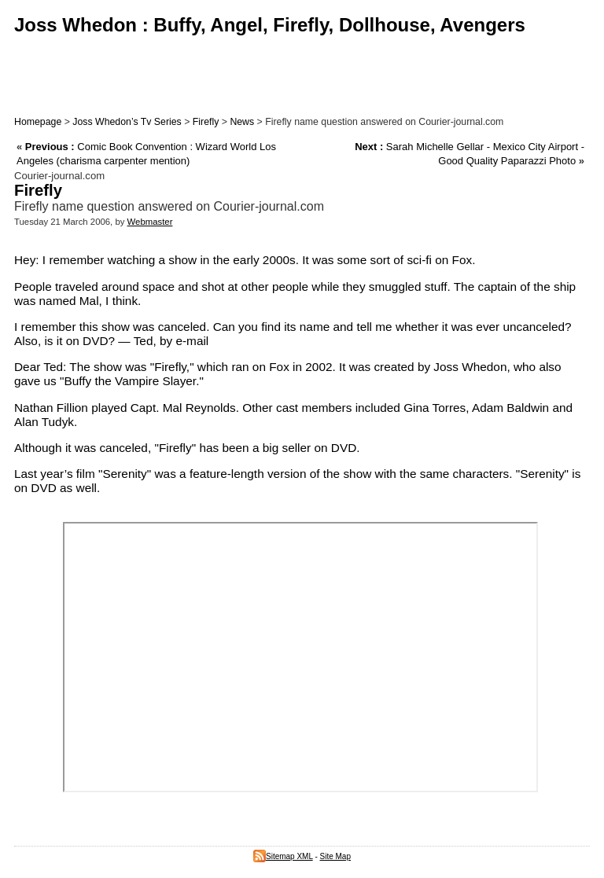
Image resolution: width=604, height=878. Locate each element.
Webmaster (150, 221)
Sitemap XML (283, 856)
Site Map (335, 856)
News (242, 121)
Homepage (37, 121)
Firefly (206, 121)
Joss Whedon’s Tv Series (126, 121)
